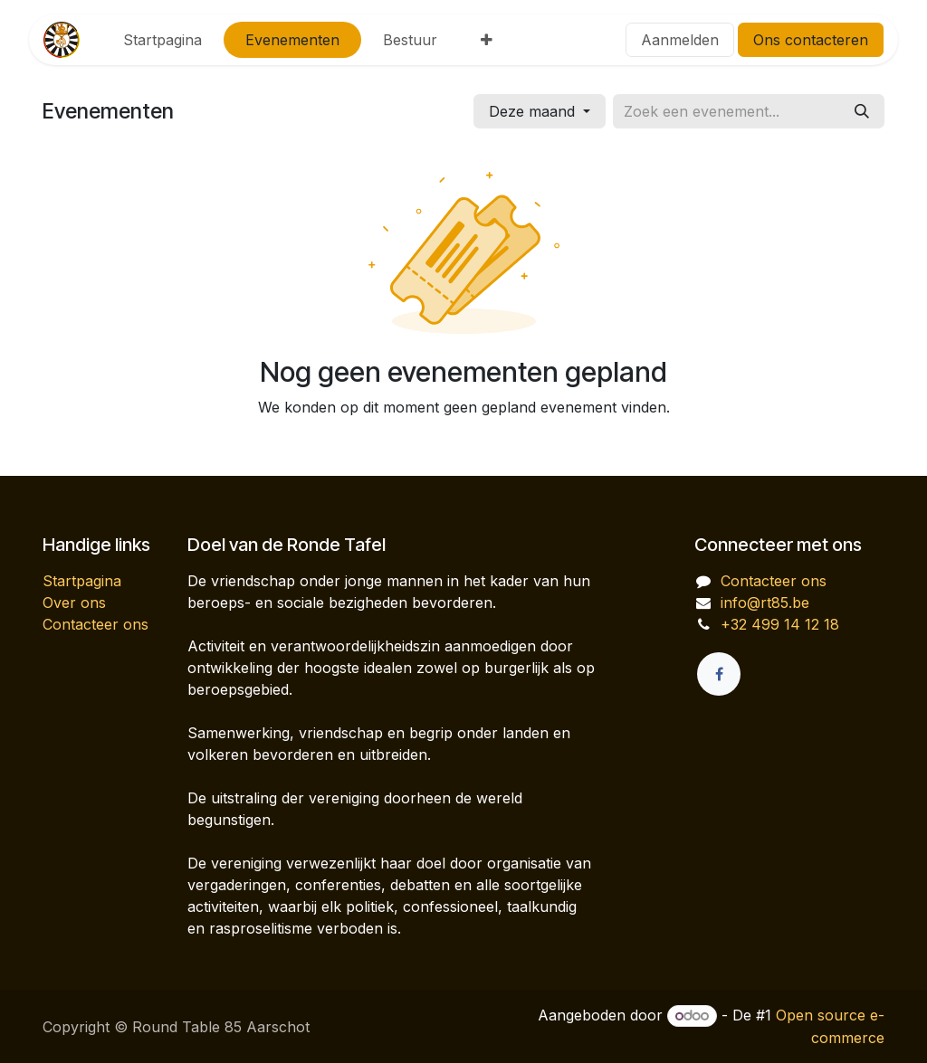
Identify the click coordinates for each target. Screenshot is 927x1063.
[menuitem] (162, 40)
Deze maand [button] (534, 111)
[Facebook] (719, 674)
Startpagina (82, 581)
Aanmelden (680, 40)
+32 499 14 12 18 (780, 624)
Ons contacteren (810, 40)
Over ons (74, 602)
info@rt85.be (765, 602)
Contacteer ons (95, 624)
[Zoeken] (861, 111)
